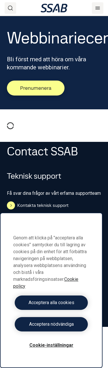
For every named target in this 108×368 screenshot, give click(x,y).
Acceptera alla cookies (51, 302)
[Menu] (97, 8)
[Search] (10, 8)
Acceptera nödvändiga (51, 324)
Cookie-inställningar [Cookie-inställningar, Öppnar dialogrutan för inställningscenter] (51, 345)
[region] (51, 290)
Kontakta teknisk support (38, 205)
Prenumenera (35, 88)
